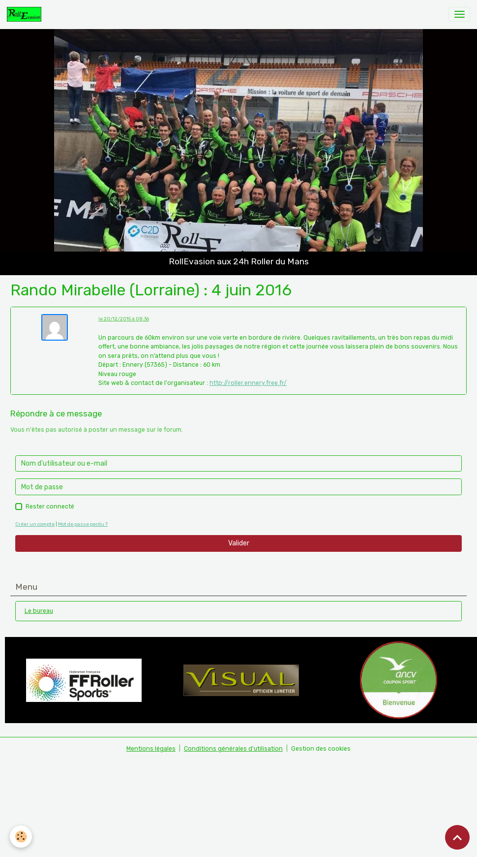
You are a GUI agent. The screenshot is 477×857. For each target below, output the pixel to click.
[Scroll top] (457, 837)
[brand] (26, 14)
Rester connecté (50, 506)
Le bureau (39, 610)
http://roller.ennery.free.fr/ (248, 383)
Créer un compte (35, 524)
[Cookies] (21, 836)
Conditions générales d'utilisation (233, 748)
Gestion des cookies (321, 748)
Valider (238, 543)
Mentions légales (151, 748)
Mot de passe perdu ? (83, 524)
